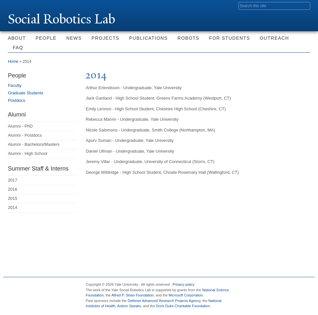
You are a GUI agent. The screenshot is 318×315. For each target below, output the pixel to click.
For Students (229, 38)
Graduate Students (25, 92)
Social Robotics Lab (61, 19)
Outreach (274, 38)
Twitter (259, 287)
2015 (12, 198)
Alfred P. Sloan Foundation (133, 295)
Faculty (14, 85)
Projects (105, 38)
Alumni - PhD (20, 126)
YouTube (301, 287)
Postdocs (16, 100)
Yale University (26, 5)
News (74, 38)
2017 (12, 180)
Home (13, 61)
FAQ (18, 47)
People (45, 38)
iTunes (287, 287)
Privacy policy (183, 284)
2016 (12, 189)
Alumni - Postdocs (25, 135)
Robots (189, 38)
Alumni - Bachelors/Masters (34, 144)
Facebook (245, 287)
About (17, 38)
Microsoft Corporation (186, 295)
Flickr (273, 287)
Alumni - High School (27, 153)
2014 (12, 207)
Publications (148, 38)
